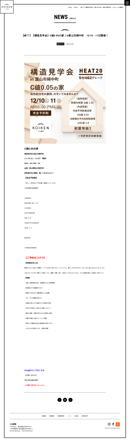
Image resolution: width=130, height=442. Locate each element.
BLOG (77, 416)
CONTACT (85, 416)
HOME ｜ (71, 7)
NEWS (70, 416)
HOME (44, 416)
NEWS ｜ (77, 7)
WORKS (51, 416)
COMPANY (60, 416)
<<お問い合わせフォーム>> (34, 385)
